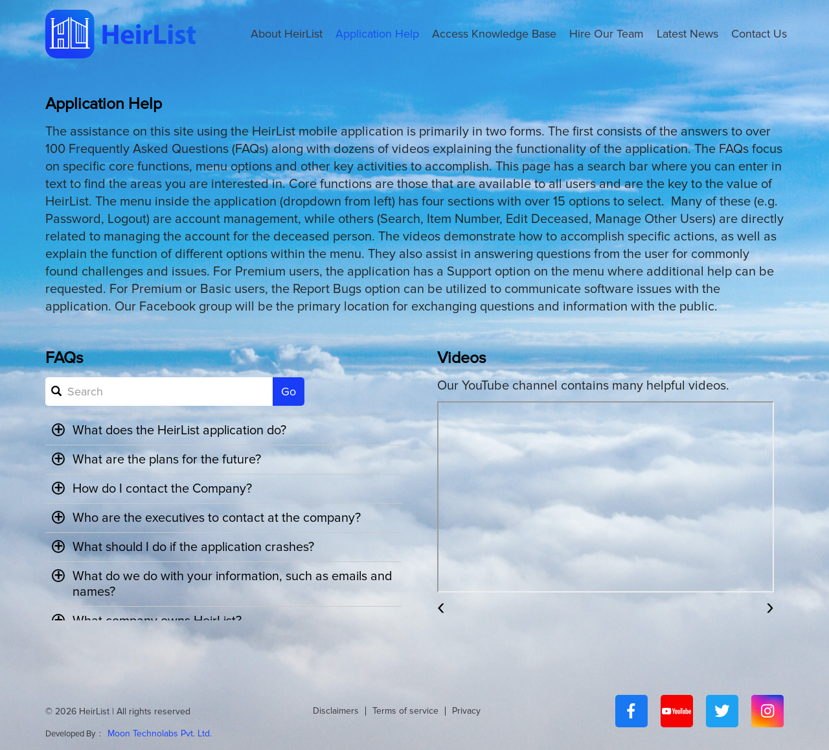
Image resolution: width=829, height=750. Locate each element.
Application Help (377, 34)
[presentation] (441, 606)
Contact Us (759, 34)
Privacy (466, 710)
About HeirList (287, 34)
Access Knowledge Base (494, 34)
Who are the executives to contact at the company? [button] (206, 518)
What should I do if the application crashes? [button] (185, 547)
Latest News (687, 34)
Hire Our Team (606, 34)
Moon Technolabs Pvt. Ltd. (160, 733)
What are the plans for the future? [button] (157, 459)
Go (288, 391)
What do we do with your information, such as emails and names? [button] (212, 584)
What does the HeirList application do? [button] (171, 430)
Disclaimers (336, 710)
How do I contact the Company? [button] (152, 489)
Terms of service (405, 710)
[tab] (223, 430)
